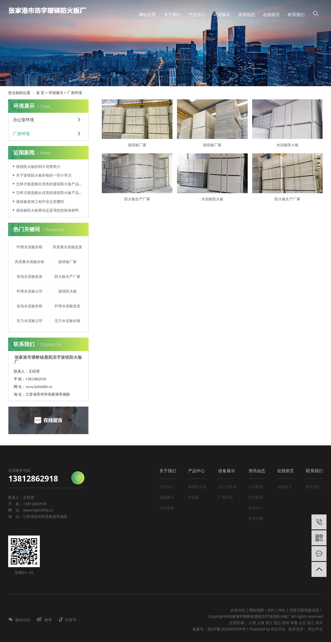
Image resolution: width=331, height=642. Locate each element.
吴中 (319, 622)
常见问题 (255, 518)
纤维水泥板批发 (67, 305)
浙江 (269, 622)
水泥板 (193, 497)
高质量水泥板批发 (67, 246)
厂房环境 (74, 92)
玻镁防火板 (67, 291)
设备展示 (226, 471)
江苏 (252, 622)
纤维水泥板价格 (29, 246)
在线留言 (285, 471)
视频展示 (166, 497)
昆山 (277, 622)
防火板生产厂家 (67, 276)
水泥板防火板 (287, 144)
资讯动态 (256, 471)
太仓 (302, 622)
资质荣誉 (166, 507)
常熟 (294, 622)
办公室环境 (23, 120)
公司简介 (166, 486)
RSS (271, 609)
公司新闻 (255, 486)
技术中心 (255, 507)
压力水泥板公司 (29, 320)
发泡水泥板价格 (29, 305)
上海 (260, 622)
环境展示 (56, 92)
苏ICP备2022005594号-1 (228, 628)
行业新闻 (255, 497)
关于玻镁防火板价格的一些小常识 (43, 175)
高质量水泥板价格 (29, 261)
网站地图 (257, 609)
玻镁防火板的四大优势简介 (38, 166)
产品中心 (196, 471)
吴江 (310, 622)
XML (281, 609)
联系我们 (314, 471)
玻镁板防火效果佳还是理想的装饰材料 (47, 210)
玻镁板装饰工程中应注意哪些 (40, 201)
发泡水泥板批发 (29, 276)
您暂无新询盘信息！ (306, 609)
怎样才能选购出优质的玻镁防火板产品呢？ (50, 183)
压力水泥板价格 (67, 320)
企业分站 (237, 609)
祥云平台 (278, 628)
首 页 (40, 92)
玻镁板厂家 (67, 261)
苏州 (285, 622)
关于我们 (167, 471)
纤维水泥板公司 (29, 291)
